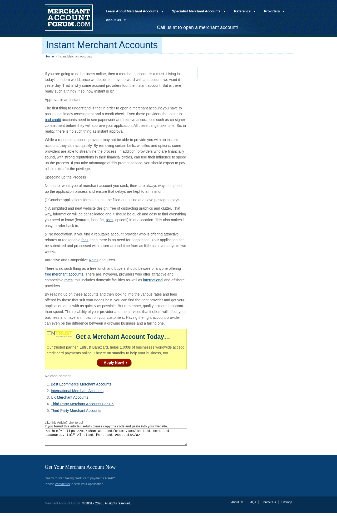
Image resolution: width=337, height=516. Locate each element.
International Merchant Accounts (77, 391)
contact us (62, 487)
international (153, 280)
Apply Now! (114, 362)
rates (69, 280)
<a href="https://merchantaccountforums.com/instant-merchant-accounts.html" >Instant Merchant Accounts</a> (124, 438)
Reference (243, 11)
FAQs (252, 505)
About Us (114, 20)
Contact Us (268, 505)
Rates (93, 260)
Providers (273, 11)
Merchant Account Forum (62, 506)
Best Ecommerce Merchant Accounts (81, 384)
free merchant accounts (64, 274)
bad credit (53, 120)
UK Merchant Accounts (69, 397)
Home (50, 56)
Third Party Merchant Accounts (76, 410)
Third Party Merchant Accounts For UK (82, 404)
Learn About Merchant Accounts (133, 11)
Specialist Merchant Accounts (197, 11)
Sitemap (286, 505)
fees (109, 220)
